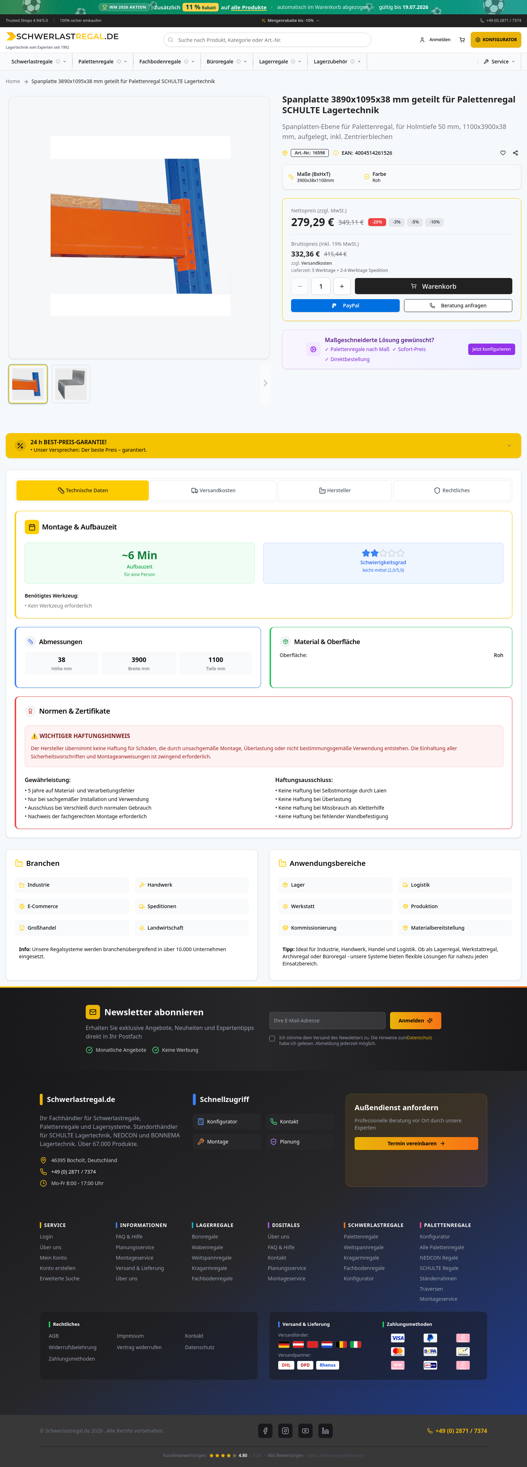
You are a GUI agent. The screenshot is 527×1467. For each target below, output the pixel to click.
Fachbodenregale (212, 1278)
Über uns (50, 1247)
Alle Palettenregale (442, 1247)
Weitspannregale (212, 1257)
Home (13, 81)
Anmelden (416, 1020)
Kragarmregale (209, 1268)
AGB (54, 1335)
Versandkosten (218, 490)
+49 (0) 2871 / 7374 (503, 20)
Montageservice (134, 1257)
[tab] (263, 445)
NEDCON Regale (439, 1257)
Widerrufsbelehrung (72, 1347)
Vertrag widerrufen (139, 1347)
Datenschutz (419, 1038)
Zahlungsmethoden (72, 1358)
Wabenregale (207, 1247)
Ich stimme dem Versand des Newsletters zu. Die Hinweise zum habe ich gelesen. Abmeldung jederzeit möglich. (355, 1040)
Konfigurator (359, 1278)
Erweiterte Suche (60, 1278)
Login (46, 1236)
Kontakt (277, 1257)
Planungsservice (135, 1247)
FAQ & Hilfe (129, 1236)
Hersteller (339, 490)
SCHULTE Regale (439, 1268)
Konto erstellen (58, 1268)
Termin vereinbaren (416, 1143)
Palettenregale (361, 1236)
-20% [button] (377, 222)
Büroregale (205, 1236)
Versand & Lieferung (140, 1268)
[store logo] (62, 36)
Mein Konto (53, 1257)
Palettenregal (372, 126)
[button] (28, 384)
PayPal (351, 305)
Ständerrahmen (438, 1278)
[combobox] (266, 40)
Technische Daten (87, 490)
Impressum (130, 1335)
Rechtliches (456, 490)
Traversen (431, 1288)
